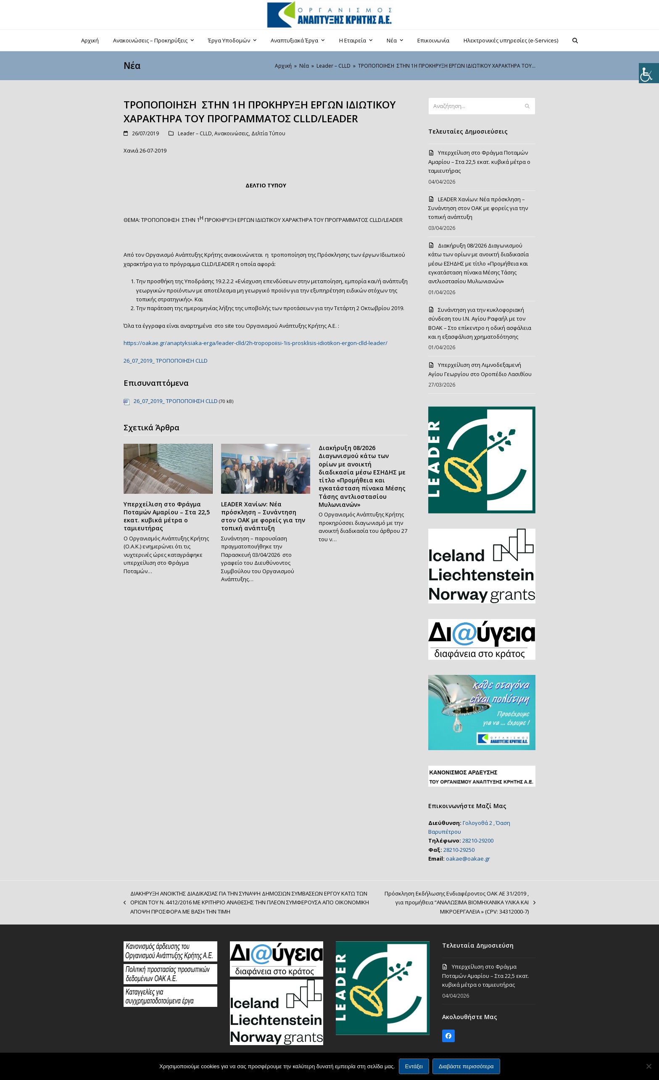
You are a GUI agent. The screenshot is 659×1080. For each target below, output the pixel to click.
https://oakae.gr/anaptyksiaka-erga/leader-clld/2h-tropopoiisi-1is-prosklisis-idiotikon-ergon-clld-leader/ (255, 343)
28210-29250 (458, 849)
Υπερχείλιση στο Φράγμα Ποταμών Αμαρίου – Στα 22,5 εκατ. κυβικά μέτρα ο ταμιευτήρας (167, 516)
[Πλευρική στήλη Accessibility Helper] (649, 73)
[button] (575, 40)
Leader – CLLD (195, 133)
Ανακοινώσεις (231, 133)
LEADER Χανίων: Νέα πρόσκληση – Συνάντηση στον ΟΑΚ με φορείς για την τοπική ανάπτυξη (263, 516)
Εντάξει (414, 1066)
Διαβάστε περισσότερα (466, 1066)
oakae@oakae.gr (468, 858)
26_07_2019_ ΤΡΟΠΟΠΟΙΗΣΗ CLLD (166, 360)
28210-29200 (477, 840)
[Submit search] (527, 106)
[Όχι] (648, 1066)
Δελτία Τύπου (268, 133)
